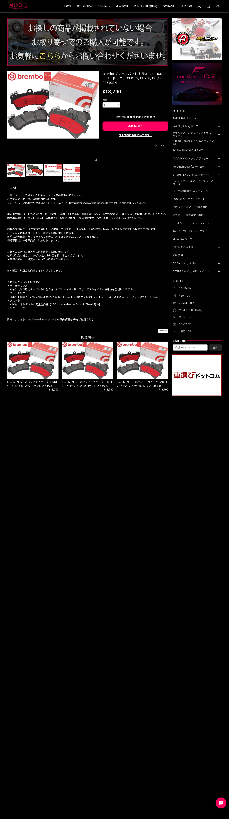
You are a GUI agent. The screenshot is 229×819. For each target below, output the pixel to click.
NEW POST (122, 6)
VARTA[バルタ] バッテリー (188, 126)
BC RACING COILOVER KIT (188, 150)
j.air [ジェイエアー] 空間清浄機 (190, 207)
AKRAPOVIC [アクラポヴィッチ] (191, 158)
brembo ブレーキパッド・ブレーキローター (193, 183)
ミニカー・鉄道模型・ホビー (189, 215)
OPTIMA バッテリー (184, 247)
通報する (163, 330)
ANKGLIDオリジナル (184, 118)
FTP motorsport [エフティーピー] (192, 190)
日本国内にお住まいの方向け (135, 135)
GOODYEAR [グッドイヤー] (188, 198)
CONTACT (168, 6)
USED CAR (186, 6)
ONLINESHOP (84, 6)
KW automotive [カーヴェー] (189, 166)
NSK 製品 (178, 255)
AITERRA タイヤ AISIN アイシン (191, 271)
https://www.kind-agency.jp (92, 202)
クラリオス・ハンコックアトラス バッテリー (193, 134)
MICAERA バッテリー (185, 239)
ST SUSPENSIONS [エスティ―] (191, 174)
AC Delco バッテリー (185, 263)
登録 (215, 347)
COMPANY (104, 6)
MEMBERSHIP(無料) (145, 6)
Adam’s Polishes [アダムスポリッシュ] (193, 142)
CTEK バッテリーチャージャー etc (192, 223)
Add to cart (135, 126)
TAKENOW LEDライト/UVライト (191, 231)
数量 (105, 100)
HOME (68, 6)
